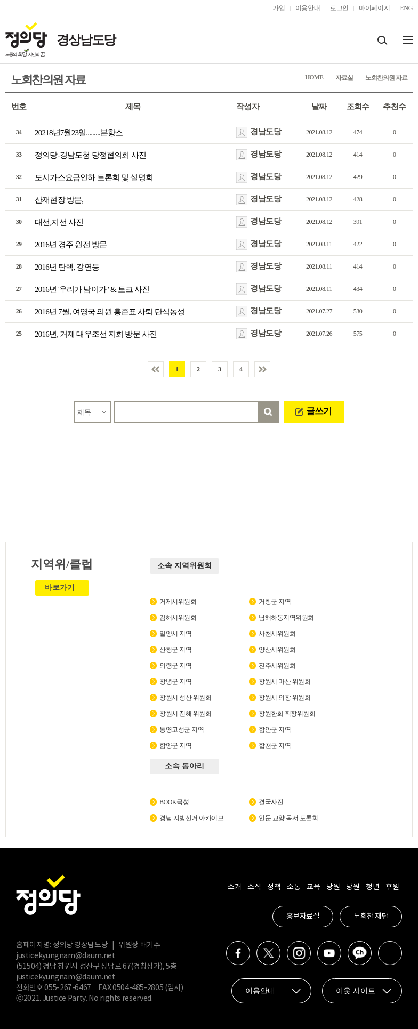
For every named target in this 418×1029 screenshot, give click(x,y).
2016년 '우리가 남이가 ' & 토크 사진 (92, 289)
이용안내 (307, 8)
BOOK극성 (174, 802)
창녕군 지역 (175, 681)
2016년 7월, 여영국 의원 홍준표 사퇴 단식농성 (109, 311)
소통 (293, 887)
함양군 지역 (175, 745)
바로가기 (60, 588)
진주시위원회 (277, 665)
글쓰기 (319, 411)
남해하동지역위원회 (286, 617)
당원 (333, 887)
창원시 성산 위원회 (185, 697)
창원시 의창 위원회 (284, 697)
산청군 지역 (175, 649)
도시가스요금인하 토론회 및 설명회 (94, 177)
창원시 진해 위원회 (185, 713)
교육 (313, 887)
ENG (406, 8)
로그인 (339, 8)
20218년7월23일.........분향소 (79, 132)
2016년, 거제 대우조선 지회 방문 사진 (96, 334)
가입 (278, 8)
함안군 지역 (275, 729)
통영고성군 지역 (181, 729)
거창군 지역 (275, 601)
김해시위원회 (177, 617)
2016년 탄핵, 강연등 (67, 267)
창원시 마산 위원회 (284, 681)
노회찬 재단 (370, 916)
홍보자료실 (303, 916)
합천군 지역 (275, 745)
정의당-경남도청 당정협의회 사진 (90, 155)
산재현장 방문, (59, 200)
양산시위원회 (277, 649)
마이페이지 (374, 8)
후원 (392, 887)
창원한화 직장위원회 (287, 713)
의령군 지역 (175, 665)
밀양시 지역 (175, 633)
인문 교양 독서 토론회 (288, 818)
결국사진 (271, 802)
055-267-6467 (67, 988)
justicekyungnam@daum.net (65, 956)
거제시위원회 (177, 601)
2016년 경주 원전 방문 (71, 244)
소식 (254, 887)
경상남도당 (86, 40)
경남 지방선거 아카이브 (191, 818)
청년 (372, 887)
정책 (273, 887)
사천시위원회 (277, 633)
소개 (234, 887)
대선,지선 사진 (59, 222)
